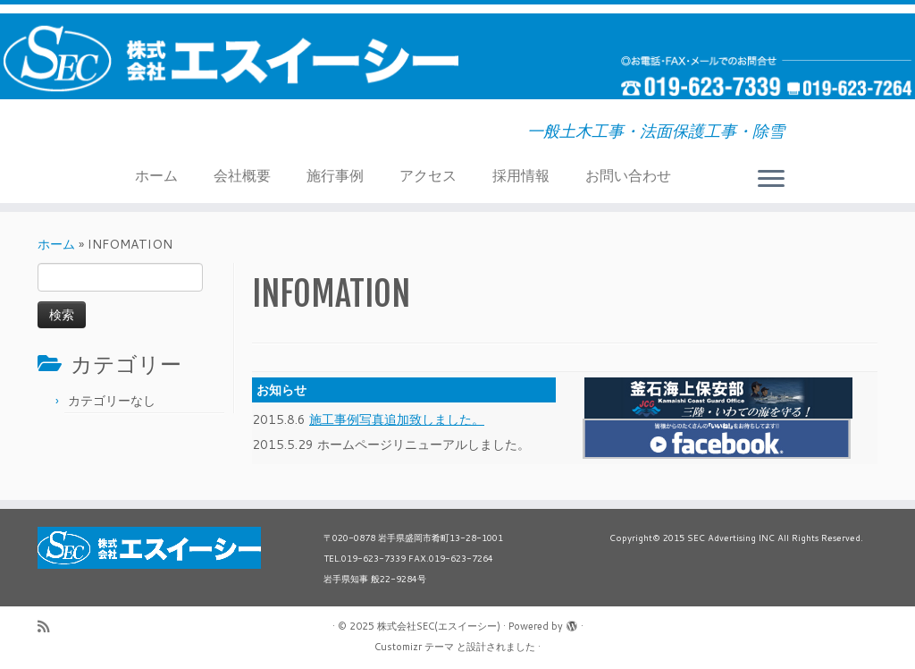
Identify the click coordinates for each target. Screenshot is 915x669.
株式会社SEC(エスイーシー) (438, 626)
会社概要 (242, 175)
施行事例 (335, 175)
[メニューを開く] (771, 179)
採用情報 (521, 175)
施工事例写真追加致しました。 (396, 419)
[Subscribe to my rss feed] (49, 626)
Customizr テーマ (414, 646)
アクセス (428, 175)
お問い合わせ (628, 175)
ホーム (156, 175)
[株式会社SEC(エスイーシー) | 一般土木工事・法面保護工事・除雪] (457, 56)
